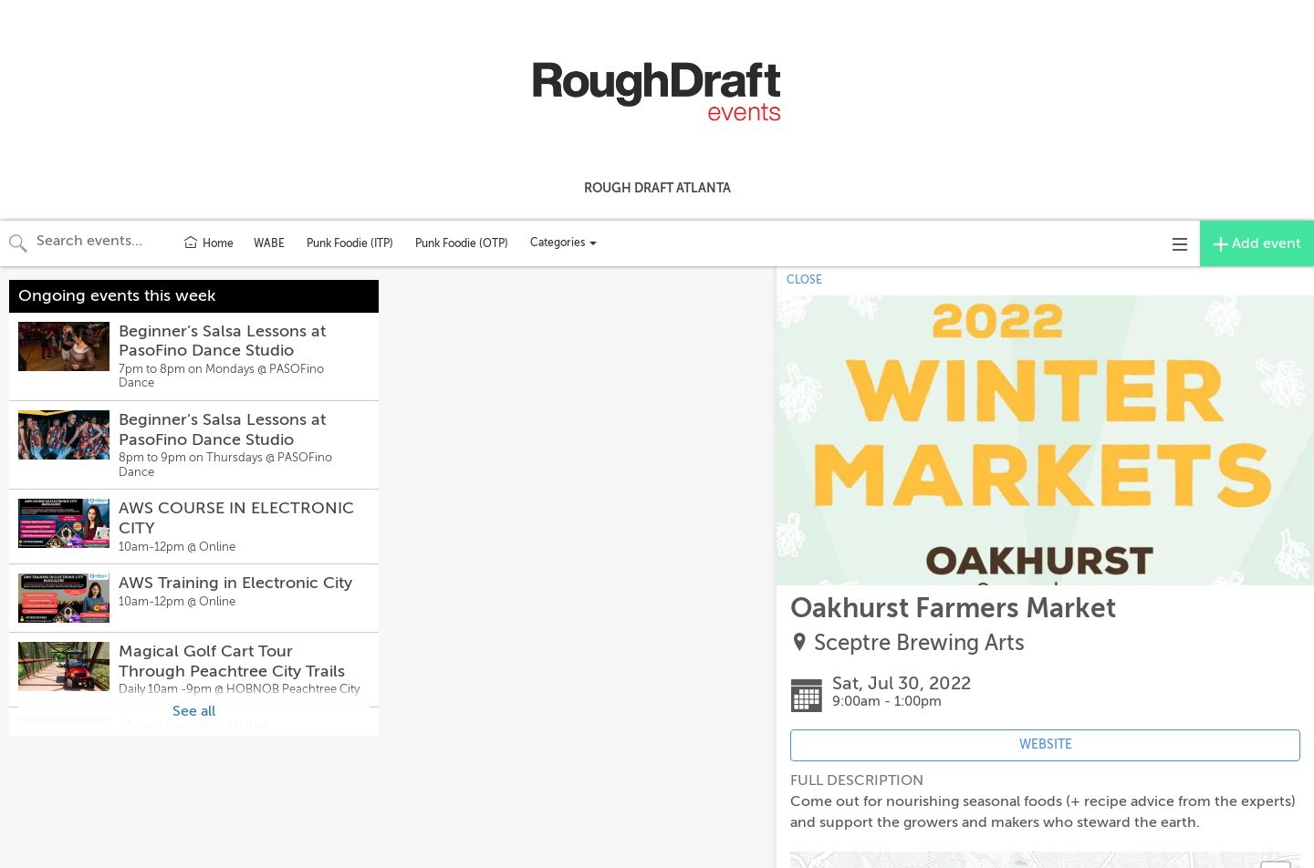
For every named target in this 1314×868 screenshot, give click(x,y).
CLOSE (804, 280)
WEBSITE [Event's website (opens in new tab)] (1045, 744)
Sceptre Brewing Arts (919, 643)
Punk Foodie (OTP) (461, 243)
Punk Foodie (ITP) (350, 243)
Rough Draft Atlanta (657, 188)
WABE (269, 243)
